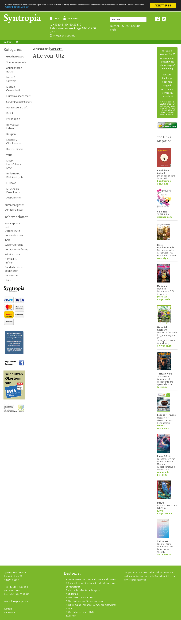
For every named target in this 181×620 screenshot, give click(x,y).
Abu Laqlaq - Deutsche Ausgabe (84, 590)
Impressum (11, 275)
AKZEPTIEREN (163, 5)
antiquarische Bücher (14, 69)
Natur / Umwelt (11, 79)
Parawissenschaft (15, 107)
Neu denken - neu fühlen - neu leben (85, 601)
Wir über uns (12, 254)
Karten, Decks (14, 149)
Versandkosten (14, 235)
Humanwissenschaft (15, 96)
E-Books (11, 183)
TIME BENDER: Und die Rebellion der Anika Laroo (92, 579)
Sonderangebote (15, 62)
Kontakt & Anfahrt (11, 260)
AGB (7, 240)
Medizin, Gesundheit (13, 88)
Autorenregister (14, 205)
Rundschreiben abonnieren (13, 268)
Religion (11, 134)
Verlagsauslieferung (15, 249)
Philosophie (13, 118)
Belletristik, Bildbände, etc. (15, 175)
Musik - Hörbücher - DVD (13, 164)
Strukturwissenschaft (15, 101)
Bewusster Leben (13, 126)
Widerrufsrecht (14, 244)
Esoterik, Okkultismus (13, 141)
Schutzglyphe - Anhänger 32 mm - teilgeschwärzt (91, 604)
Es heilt (72, 615)
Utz (18, 42)
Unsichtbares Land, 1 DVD (81, 612)
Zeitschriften (13, 198)
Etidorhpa (73, 593)
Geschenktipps (15, 56)
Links (8, 280)
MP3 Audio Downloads (13, 190)
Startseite (8, 42)
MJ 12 (70, 608)
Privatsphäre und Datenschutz (12, 227)
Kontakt (8, 608)
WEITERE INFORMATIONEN (75, 8)
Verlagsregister (14, 209)
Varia (9, 154)
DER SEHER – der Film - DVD (81, 597)
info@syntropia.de (64, 35)
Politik (9, 113)
